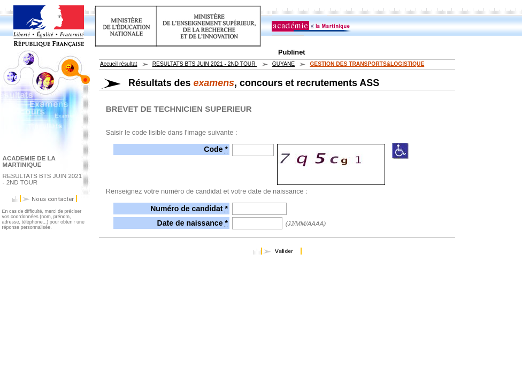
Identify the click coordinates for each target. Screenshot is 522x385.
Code (216, 149)
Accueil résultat (118, 64)
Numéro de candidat (189, 208)
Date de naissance (192, 223)
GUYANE (283, 64)
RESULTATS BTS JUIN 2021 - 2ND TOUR (204, 64)
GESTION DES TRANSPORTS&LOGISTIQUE (367, 64)
